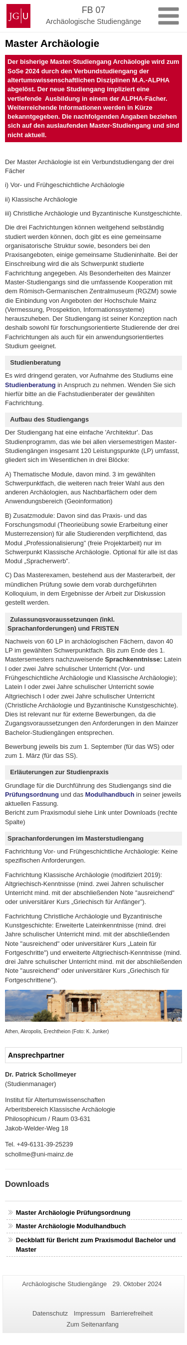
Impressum (89, 1313)
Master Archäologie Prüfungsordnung (73, 1212)
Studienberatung (30, 385)
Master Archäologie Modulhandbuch (71, 1226)
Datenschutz (50, 1313)
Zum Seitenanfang (92, 1324)
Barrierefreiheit (132, 1313)
